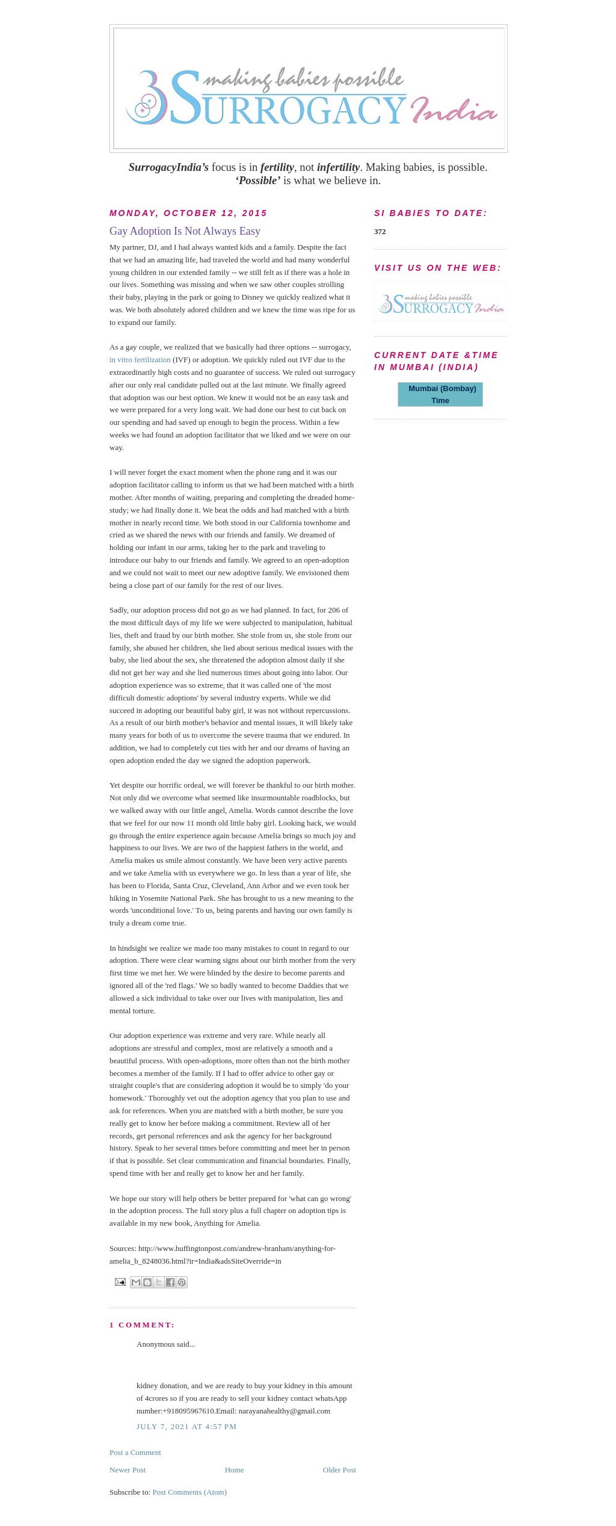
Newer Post (127, 1469)
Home (234, 1469)
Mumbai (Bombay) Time (440, 394)
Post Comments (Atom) (190, 1492)
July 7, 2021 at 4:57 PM (187, 1426)
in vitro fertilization (140, 359)
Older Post (339, 1469)
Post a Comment (135, 1452)
